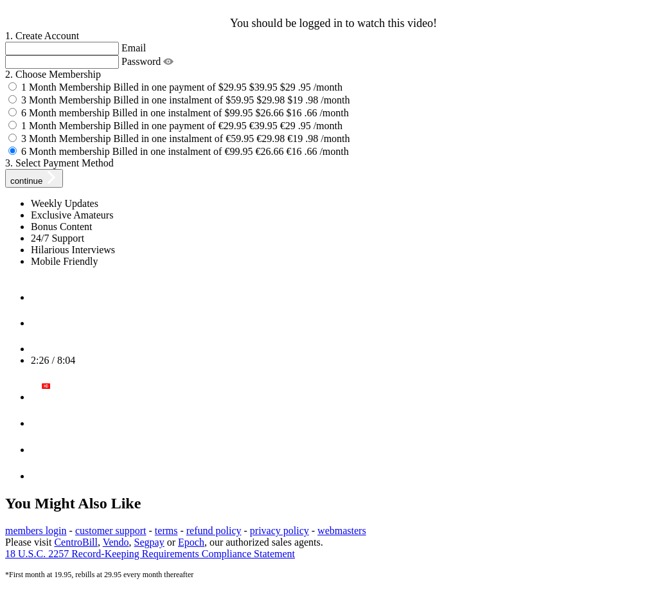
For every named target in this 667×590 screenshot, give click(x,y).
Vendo (116, 542)
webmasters (341, 530)
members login (36, 530)
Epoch (191, 542)
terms (166, 530)
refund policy (214, 530)
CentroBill (76, 542)
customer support (111, 530)
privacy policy (279, 530)
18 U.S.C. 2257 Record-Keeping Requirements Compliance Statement (150, 553)
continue (34, 178)
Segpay (149, 542)
